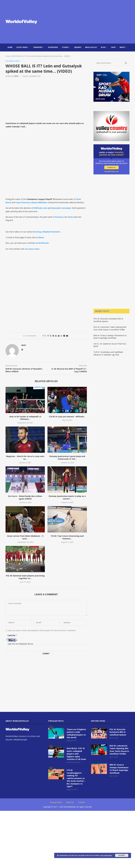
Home (10, 47)
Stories (65, 47)
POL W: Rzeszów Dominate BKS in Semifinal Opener (118, 732)
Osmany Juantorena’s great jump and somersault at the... (67, 457)
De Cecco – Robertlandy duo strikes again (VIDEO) (25, 497)
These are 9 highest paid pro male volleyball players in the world (76, 733)
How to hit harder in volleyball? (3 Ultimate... (25, 418)
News (41, 237)
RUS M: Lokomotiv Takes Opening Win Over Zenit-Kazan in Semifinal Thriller (109, 328)
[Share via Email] (67, 336)
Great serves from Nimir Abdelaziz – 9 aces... (25, 537)
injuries (77, 47)
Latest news (21, 47)
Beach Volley (91, 47)
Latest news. (34, 249)
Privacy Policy (56, 800)
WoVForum (43, 243)
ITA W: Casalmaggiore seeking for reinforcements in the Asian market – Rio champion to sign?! (76, 777)
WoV (16, 76)
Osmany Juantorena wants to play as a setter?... (67, 497)
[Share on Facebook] (48, 336)
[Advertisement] (88, 21)
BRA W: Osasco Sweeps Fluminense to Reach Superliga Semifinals (110, 336)
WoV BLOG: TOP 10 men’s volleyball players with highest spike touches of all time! (76, 753)
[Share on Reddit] (59, 336)
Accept (121, 855)
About (122, 47)
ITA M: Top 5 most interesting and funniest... (67, 537)
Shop (113, 47)
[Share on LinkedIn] (56, 336)
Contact (81, 800)
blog (103, 47)
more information (106, 855)
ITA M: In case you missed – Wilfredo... (67, 416)
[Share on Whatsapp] (61, 336)
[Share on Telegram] (64, 336)
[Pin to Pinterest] (53, 336)
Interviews (53, 47)
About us (70, 800)
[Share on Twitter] (50, 336)
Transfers (37, 47)
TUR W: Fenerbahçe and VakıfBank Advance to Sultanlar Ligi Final (108, 353)
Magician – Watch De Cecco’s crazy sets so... (25, 457)
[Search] (128, 55)
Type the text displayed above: (20, 644)
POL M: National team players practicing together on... (25, 577)
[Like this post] (45, 336)
